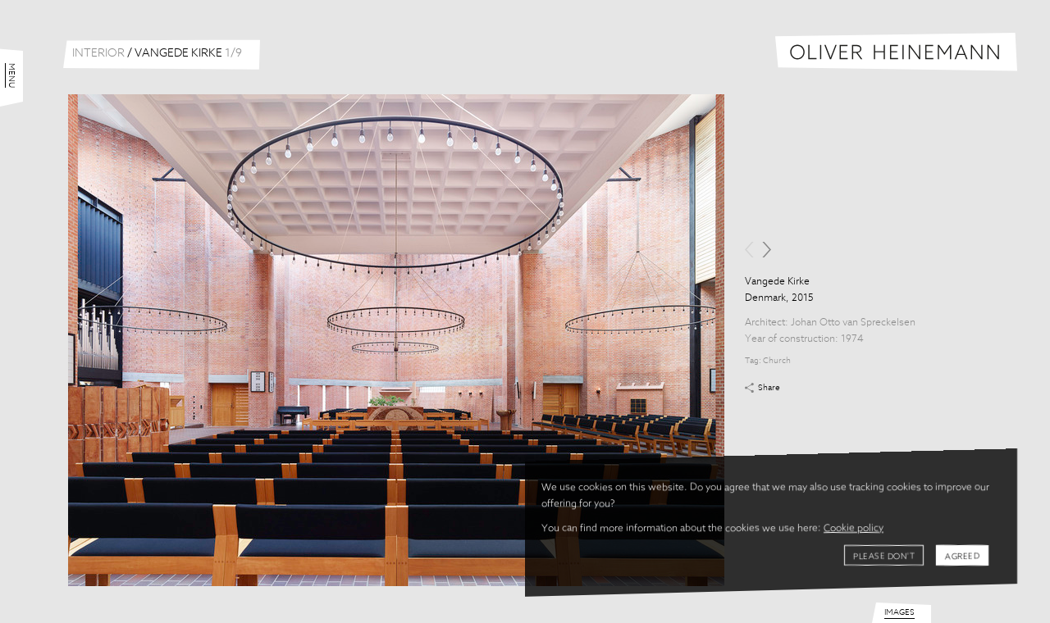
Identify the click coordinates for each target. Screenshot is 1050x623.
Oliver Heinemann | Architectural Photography (896, 52)
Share (769, 388)
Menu (11, 75)
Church (777, 361)
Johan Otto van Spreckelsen (853, 323)
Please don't (884, 557)
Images (899, 612)
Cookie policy (853, 529)
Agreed (962, 557)
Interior (98, 53)
